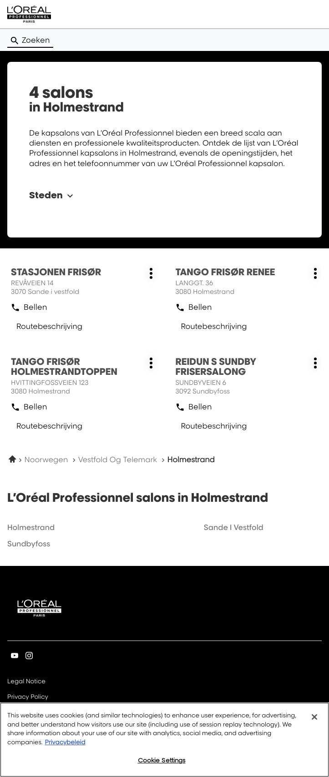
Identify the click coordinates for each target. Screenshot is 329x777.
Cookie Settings (162, 762)
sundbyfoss (28, 543)
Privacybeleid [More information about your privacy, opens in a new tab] (65, 744)
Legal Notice (26, 682)
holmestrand (31, 527)
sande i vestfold (233, 527)
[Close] (314, 719)
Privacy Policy (27, 697)
